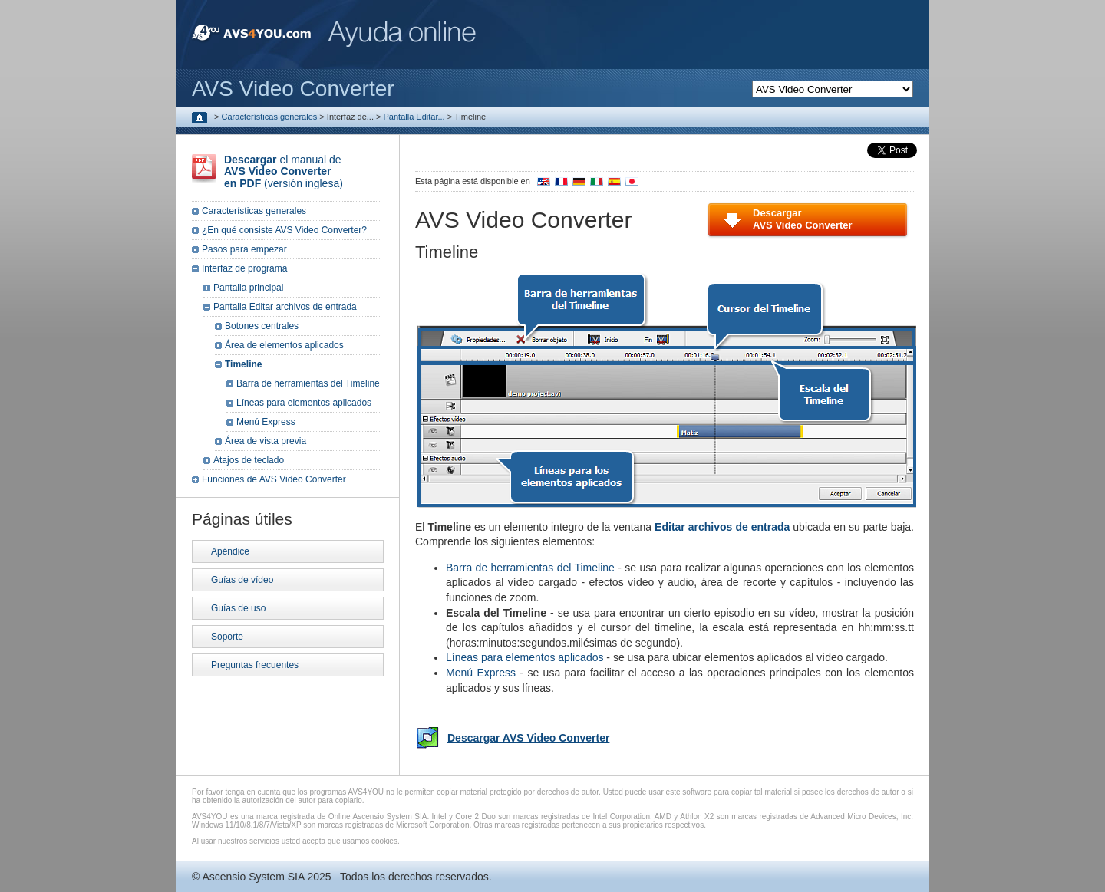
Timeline (243, 364)
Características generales (270, 116)
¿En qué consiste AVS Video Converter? (284, 230)
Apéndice (230, 551)
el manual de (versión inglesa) (283, 171)
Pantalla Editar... (414, 116)
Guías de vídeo (242, 579)
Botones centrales (262, 326)
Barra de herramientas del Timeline (530, 567)
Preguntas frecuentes (255, 665)
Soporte (227, 636)
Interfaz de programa (244, 268)
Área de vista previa (265, 441)
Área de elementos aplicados (284, 345)
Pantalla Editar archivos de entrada (285, 306)
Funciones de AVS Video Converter (274, 479)
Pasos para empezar (244, 249)
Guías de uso (238, 608)
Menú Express (481, 673)
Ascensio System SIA (253, 877)
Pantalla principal (248, 287)
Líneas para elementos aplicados (524, 657)
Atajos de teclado (248, 460)
